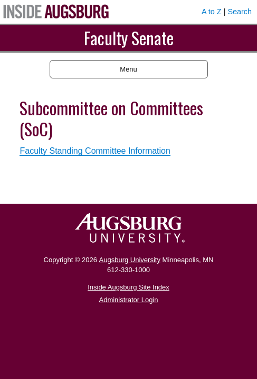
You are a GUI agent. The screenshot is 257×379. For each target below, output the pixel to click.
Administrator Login (128, 300)
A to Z (212, 11)
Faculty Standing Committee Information (95, 150)
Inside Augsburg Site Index (128, 287)
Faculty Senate (129, 37)
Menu (128, 69)
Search (239, 11)
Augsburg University (129, 260)
